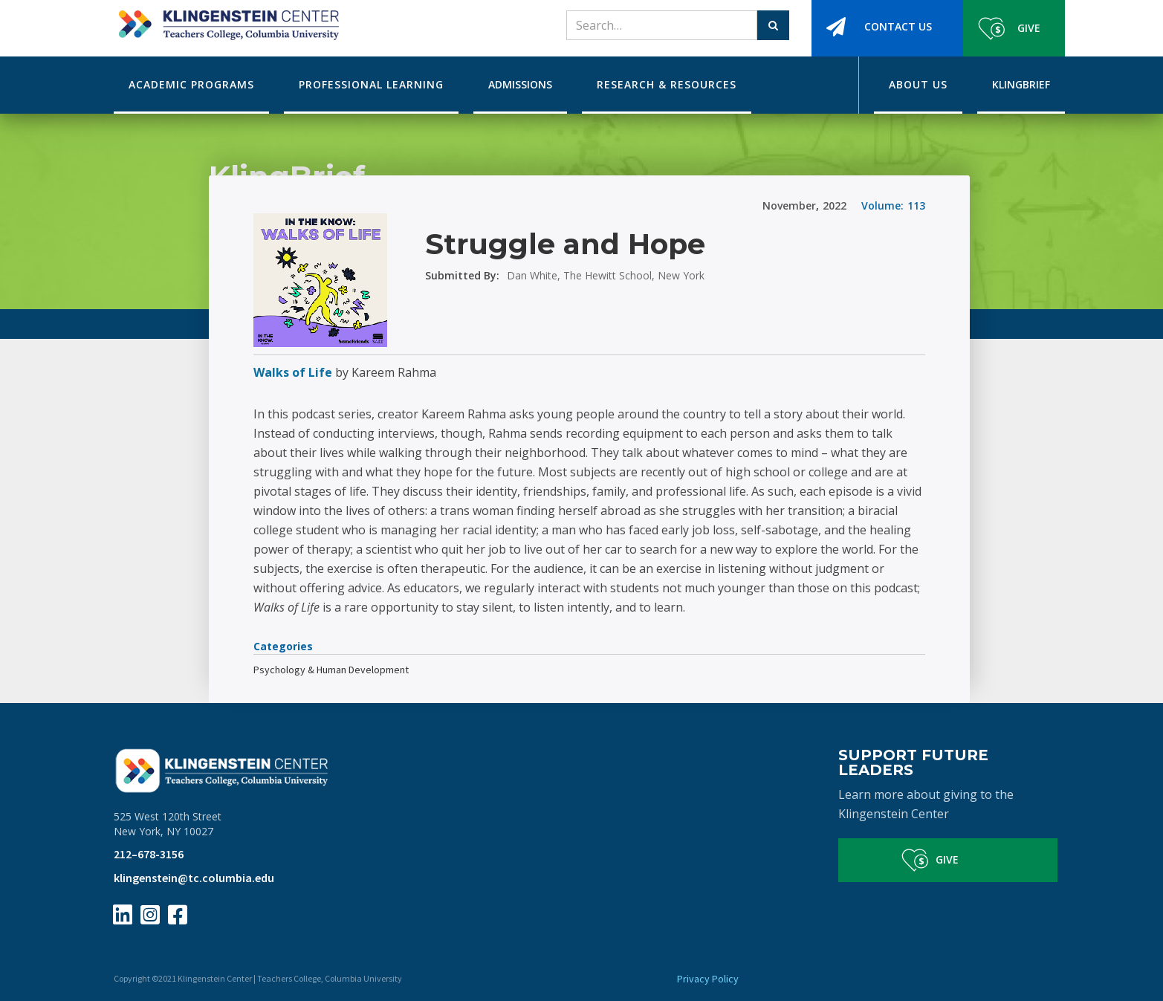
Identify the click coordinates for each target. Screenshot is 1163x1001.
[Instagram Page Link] (150, 915)
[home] (226, 20)
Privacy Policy (708, 978)
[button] (191, 85)
